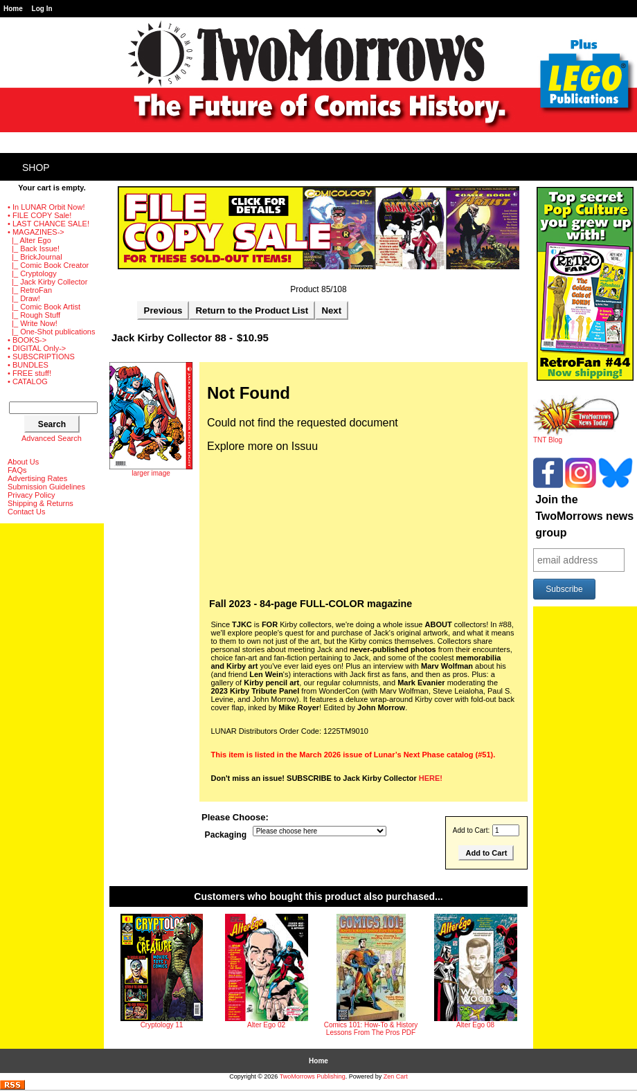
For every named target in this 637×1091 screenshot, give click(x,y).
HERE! (430, 778)
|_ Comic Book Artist (44, 307)
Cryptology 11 (162, 1025)
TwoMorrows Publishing (313, 1076)
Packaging (226, 835)
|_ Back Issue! (34, 248)
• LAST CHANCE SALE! (48, 223)
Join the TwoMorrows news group (584, 516)
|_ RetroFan (30, 290)
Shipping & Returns (40, 503)
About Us (23, 462)
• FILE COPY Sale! (39, 215)
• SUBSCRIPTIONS (41, 356)
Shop (36, 167)
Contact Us (26, 511)
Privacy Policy (31, 495)
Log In (42, 8)
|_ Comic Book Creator (48, 265)
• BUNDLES (28, 365)
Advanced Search (51, 438)
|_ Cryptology (32, 273)
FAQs (17, 470)
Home (13, 8)
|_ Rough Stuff (34, 315)
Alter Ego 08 (475, 1025)
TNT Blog (576, 437)
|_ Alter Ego (29, 240)
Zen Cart (396, 1076)
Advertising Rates (37, 478)
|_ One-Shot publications (51, 331)
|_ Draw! (24, 298)
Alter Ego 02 (266, 1025)
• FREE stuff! (29, 373)
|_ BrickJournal (35, 257)
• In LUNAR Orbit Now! (46, 207)
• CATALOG (28, 381)
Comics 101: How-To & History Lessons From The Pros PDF (371, 1028)
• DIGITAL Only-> (37, 348)
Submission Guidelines (46, 487)
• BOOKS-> (27, 340)
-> (36, 232)
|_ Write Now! (32, 323)
